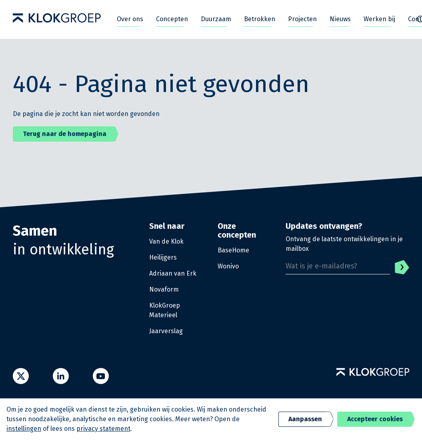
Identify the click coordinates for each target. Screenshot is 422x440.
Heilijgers (163, 257)
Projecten (302, 19)
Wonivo (228, 266)
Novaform (164, 289)
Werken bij (379, 19)
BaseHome (233, 250)
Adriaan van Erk (172, 273)
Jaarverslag (166, 331)
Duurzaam (216, 19)
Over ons (130, 19)
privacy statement (103, 428)
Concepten (172, 19)
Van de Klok (166, 241)
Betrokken (259, 19)
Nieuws (340, 19)
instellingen (23, 428)
